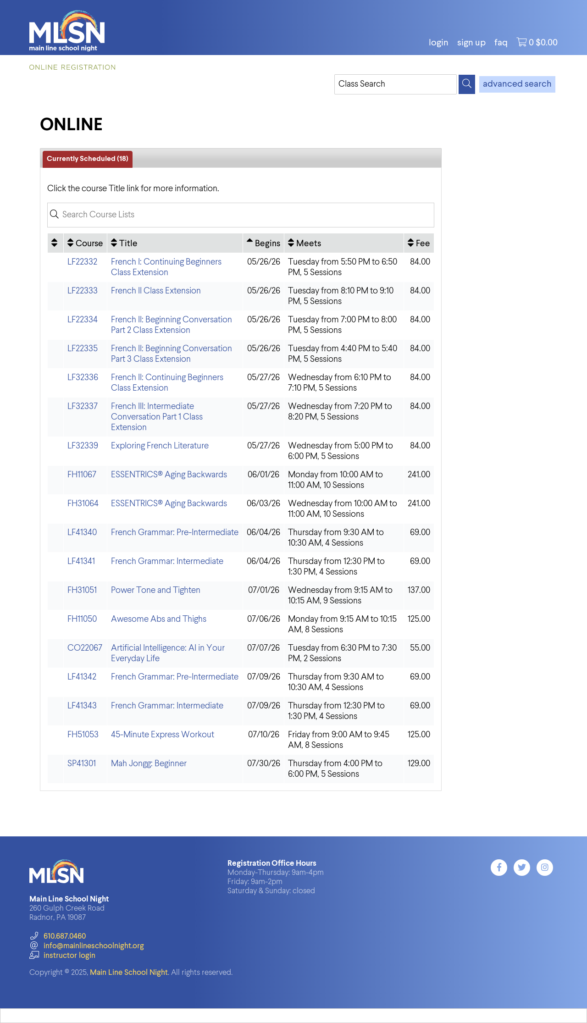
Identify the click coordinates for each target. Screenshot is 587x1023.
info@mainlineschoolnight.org (86, 946)
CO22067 (84, 648)
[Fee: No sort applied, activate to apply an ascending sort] (419, 243)
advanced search (517, 84)
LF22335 (82, 348)
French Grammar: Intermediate (167, 561)
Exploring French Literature (160, 446)
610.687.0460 (57, 936)
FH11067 (81, 474)
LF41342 (81, 677)
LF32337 (82, 406)
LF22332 (82, 262)
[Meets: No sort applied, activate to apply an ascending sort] (343, 243)
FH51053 (83, 734)
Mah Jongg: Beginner (149, 763)
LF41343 (82, 706)
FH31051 (82, 590)
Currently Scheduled (87, 159)
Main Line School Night (129, 973)
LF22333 (82, 291)
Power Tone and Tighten (155, 590)
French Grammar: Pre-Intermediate (174, 532)
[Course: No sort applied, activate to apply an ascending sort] (85, 243)
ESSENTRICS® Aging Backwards (169, 474)
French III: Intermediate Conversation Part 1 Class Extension (157, 417)
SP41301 (81, 763)
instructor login (62, 956)
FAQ (501, 43)
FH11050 (82, 619)
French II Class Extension (156, 291)
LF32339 (82, 446)
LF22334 (82, 319)
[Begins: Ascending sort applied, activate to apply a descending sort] (263, 243)
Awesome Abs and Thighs (158, 619)
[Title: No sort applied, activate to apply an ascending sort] (175, 243)
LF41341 (81, 561)
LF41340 (82, 532)
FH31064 (83, 503)
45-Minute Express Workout (162, 734)
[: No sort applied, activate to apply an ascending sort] (55, 243)
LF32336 (82, 377)
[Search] (467, 84)
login (439, 43)
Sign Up (471, 43)
